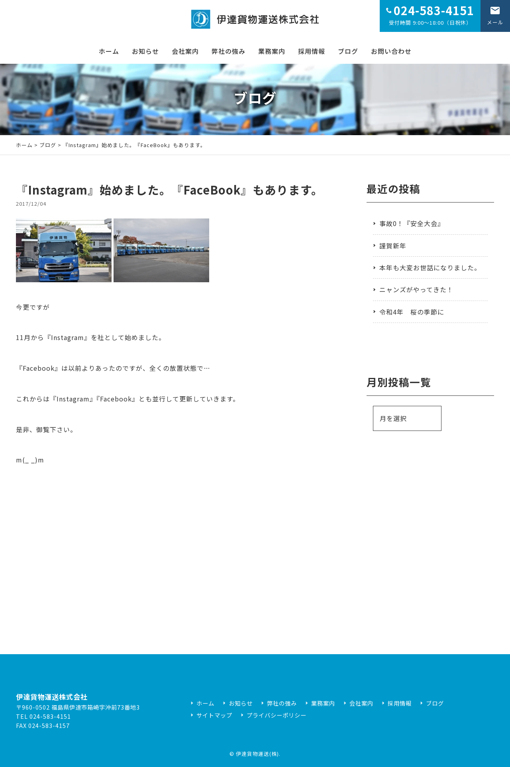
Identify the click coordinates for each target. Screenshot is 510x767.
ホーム (109, 51)
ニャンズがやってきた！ (416, 289)
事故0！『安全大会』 (411, 223)
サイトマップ (214, 715)
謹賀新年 (392, 245)
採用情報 (311, 51)
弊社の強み (228, 51)
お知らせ (145, 51)
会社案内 (185, 51)
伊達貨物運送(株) (257, 753)
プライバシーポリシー (276, 715)
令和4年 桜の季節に (411, 312)
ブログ (348, 51)
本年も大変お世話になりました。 (430, 267)
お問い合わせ (391, 51)
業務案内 (271, 51)
